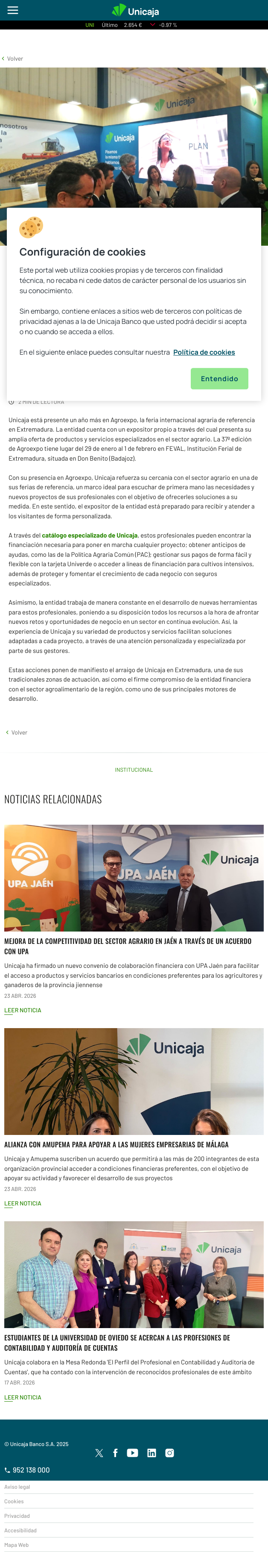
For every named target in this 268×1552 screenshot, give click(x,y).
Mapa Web (16, 1544)
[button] (11, 58)
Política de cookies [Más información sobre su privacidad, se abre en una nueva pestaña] (204, 352)
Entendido (219, 378)
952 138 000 (27, 1470)
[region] (134, 304)
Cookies (13, 1501)
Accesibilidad (20, 1530)
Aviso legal (17, 1486)
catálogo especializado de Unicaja (89, 535)
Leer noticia (22, 1010)
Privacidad (17, 1515)
